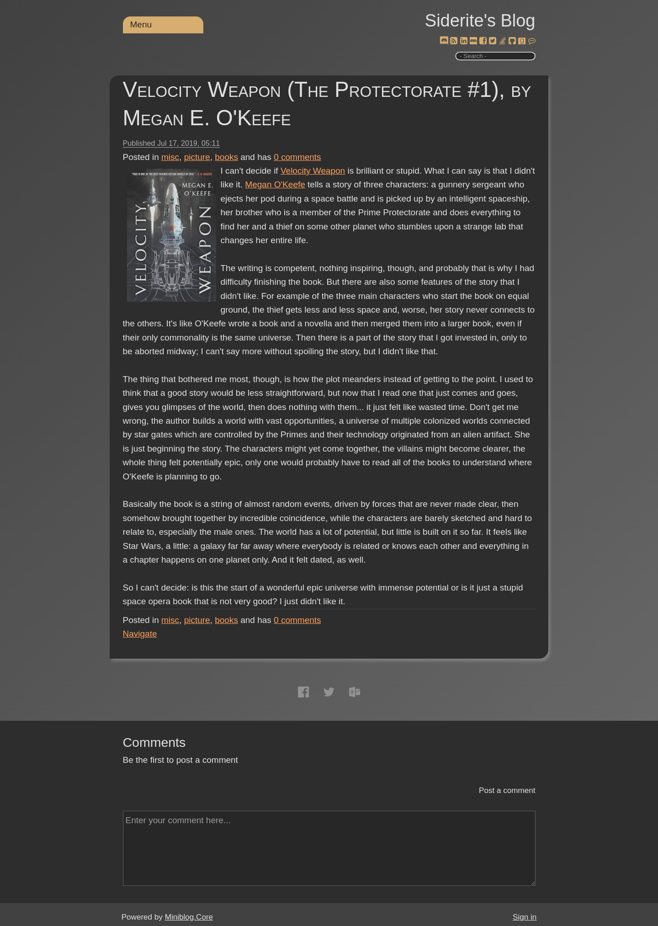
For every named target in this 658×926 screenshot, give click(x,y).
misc (170, 157)
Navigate (140, 634)
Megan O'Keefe (275, 184)
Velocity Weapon (313, 171)
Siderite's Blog (480, 20)
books (226, 157)
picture (197, 157)
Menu (141, 24)
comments (297, 157)
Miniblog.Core (189, 917)
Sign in (524, 917)
